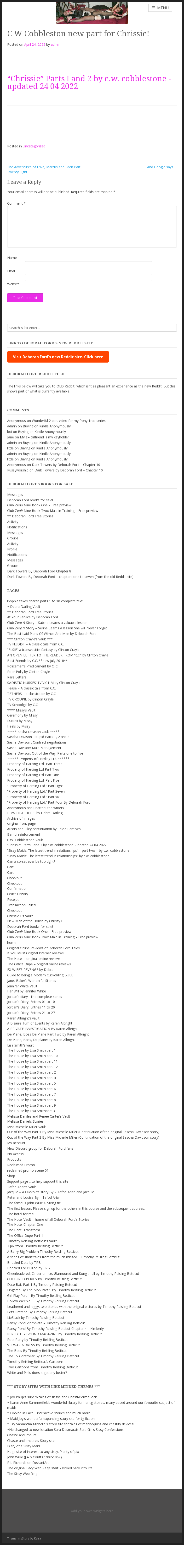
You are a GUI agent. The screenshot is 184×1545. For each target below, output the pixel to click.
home (11, 942)
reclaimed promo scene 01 (28, 1170)
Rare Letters (16, 677)
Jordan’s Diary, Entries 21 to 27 (31, 1012)
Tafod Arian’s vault (21, 1187)
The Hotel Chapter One (25, 1224)
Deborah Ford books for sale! (30, 500)
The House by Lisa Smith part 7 (31, 1094)
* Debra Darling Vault (23, 606)
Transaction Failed (21, 905)
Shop (11, 1176)
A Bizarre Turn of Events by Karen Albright (39, 1023)
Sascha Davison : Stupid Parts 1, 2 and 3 (38, 736)
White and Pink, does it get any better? (37, 1372)
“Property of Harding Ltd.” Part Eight (35, 786)
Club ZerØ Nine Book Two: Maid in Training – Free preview (52, 510)
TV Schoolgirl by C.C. (23, 704)
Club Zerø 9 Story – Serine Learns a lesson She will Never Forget (57, 628)
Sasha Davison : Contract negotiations (37, 742)
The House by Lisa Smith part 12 (32, 1066)
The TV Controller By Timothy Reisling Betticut (43, 1356)
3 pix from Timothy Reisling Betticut (35, 1246)
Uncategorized (34, 146)
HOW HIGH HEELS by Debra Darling (35, 813)
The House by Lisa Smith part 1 (31, 1050)
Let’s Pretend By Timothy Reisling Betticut (39, 1312)
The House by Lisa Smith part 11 (32, 1061)
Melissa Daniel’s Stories (25, 1121)
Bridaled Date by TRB (24, 1262)
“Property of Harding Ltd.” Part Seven (36, 791)
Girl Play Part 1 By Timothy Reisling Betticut (41, 1295)
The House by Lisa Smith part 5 (31, 1083)
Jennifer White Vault (22, 986)
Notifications (17, 527)
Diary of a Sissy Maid (23, 1446)
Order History (17, 894)
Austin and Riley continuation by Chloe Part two (44, 829)
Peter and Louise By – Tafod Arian (34, 1197)
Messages (15, 494)
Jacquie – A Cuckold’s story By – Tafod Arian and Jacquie (50, 1192)
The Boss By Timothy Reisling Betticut (37, 1350)
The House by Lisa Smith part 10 (32, 1055)
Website (13, 284)
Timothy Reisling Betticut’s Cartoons (35, 1361)
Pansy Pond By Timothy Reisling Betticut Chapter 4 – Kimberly (55, 1328)
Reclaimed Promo (21, 1165)
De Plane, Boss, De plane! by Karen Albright (41, 1039)
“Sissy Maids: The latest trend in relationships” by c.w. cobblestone (58, 856)
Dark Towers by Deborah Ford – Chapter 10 (66, 464)
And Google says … (162, 167)
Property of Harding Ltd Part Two (33, 769)
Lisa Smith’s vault (20, 1045)
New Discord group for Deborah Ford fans (40, 1148)
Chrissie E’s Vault (20, 916)
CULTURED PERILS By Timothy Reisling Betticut (44, 1279)
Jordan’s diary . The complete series (34, 996)
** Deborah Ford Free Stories (30, 516)
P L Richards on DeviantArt (28, 1462)
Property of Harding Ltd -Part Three (35, 763)
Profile (12, 549)
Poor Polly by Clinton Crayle (28, 671)
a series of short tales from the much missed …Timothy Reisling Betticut (63, 1257)
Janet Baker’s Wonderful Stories (31, 980)
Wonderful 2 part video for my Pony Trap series (69, 420)
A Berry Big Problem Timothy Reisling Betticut (43, 1251)
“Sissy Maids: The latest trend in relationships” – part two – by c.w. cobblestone (68, 850)
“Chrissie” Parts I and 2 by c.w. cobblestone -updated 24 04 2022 (89, 82)
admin (55, 44)
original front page (21, 823)
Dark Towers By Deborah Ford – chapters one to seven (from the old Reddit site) (70, 576)
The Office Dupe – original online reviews (39, 964)
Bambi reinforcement (23, 834)
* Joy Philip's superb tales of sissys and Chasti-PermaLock (52, 1397)
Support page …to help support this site (37, 1181)
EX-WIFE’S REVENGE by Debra (30, 969)
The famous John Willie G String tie (34, 1203)
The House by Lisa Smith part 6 (31, 1088)
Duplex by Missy (19, 720)
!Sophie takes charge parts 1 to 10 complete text (45, 601)
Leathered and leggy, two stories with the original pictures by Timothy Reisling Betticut (74, 1306)
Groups (12, 538)
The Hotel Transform (23, 1230)
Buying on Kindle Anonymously (47, 426)
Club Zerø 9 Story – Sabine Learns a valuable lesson (47, 622)
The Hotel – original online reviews (34, 958)
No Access (15, 1154)
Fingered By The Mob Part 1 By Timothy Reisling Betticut (51, 1290)
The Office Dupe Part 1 (25, 1235)
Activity (12, 521)
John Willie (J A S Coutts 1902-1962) (34, 1457)
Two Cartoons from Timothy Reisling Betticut (42, 1367)
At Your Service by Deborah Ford (32, 617)
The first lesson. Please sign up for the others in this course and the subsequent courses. (76, 1208)
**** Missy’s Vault (21, 710)
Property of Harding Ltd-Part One (33, 774)
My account (16, 1143)
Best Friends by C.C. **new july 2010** (37, 660)
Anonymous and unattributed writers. (36, 808)
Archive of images (21, 818)
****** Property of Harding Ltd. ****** (38, 758)
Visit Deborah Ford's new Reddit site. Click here (58, 356)
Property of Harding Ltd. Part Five (33, 780)
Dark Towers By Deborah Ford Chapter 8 (39, 571)
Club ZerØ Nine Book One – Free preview (39, 505)
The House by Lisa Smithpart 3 (31, 1110)
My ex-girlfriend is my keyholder (44, 437)
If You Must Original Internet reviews (35, 953)
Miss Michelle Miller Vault (26, 1127)
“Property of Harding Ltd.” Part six (33, 797)
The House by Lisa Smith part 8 (31, 1099)
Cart (10, 867)
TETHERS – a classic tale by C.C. (32, 693)
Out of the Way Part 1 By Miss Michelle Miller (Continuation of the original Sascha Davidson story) (83, 1132)
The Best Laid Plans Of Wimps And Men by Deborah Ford (52, 633)
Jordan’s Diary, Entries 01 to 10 (31, 1001)
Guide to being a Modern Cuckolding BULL (40, 975)
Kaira (37, 1538)
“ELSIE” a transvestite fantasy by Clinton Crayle (43, 649)
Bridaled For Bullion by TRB (28, 1268)
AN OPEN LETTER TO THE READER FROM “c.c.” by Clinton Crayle (57, 655)
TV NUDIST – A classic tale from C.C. (35, 644)
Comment (16, 203)
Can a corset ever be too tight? (31, 861)
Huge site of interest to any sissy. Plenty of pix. (43, 1451)
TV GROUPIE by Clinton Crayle (30, 699)
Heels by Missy (18, 726)
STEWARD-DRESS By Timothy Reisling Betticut (43, 1345)
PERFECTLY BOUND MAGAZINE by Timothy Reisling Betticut (54, 1334)
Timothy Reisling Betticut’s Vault (32, 1241)
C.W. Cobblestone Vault (25, 840)
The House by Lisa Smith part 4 (31, 1077)
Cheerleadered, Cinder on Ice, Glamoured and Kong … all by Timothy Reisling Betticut (73, 1273)
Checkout (14, 878)
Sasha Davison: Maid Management (34, 747)
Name (12, 257)
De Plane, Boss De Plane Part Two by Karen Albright (48, 1034)
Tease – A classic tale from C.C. (31, 688)
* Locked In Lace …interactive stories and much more (48, 1413)
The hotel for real (20, 1214)
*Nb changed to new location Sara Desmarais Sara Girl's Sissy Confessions (65, 1429)
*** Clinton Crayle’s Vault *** (30, 639)
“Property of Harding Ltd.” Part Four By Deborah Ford (48, 802)
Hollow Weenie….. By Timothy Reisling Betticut (43, 1301)
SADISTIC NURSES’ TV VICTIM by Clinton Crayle (43, 682)
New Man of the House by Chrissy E (35, 921)
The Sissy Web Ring (22, 1473)
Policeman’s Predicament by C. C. (32, 666)
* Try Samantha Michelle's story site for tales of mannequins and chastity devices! (70, 1424)
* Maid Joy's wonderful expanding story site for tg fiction (51, 1418)
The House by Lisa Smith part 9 (31, 1105)
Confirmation (17, 888)
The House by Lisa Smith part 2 (31, 1072)
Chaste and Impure (22, 1435)
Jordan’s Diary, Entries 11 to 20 (31, 1007)
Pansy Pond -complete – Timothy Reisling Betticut (46, 1323)
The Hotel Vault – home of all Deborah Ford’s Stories (48, 1219)
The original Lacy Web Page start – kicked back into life (49, 1468)
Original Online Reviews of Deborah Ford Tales (43, 948)
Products (14, 1159)
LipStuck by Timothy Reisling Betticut (35, 1317)
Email (11, 271)
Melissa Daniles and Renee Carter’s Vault (38, 1116)
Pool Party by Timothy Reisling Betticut (37, 1339)
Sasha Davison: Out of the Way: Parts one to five (45, 753)
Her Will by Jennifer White (26, 991)
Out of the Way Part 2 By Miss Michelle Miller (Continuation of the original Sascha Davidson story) (83, 1137)
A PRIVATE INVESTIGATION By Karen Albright (42, 1028)
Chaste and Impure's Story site (31, 1440)
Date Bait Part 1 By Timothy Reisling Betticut (42, 1284)
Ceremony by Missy (22, 715)
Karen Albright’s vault (23, 1018)
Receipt (13, 899)
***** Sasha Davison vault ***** (33, 731)
